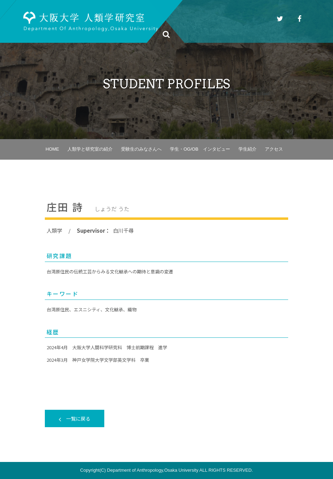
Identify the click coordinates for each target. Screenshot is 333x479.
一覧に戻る (74, 418)
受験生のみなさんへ (141, 149)
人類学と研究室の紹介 (90, 149)
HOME (52, 149)
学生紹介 (247, 149)
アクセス (274, 149)
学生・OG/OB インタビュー (200, 149)
